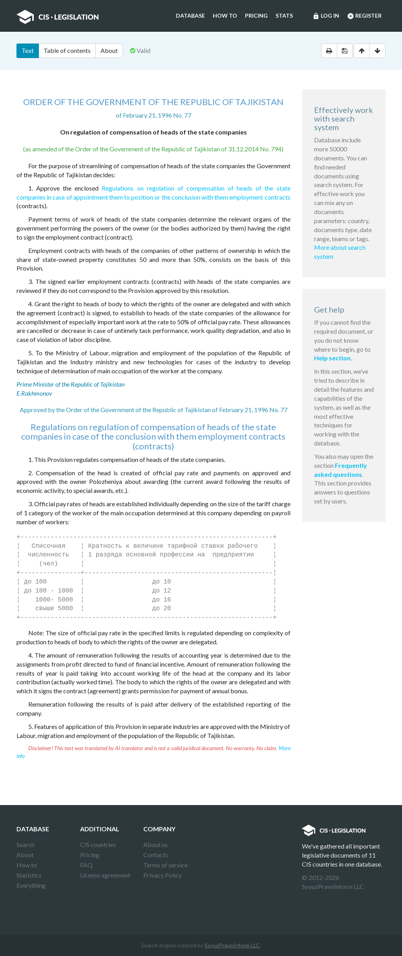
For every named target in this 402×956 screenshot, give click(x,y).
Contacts (155, 854)
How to (225, 15)
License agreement (105, 875)
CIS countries (98, 844)
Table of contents (67, 50)
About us (155, 844)
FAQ (86, 865)
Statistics (29, 875)
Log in (325, 16)
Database (190, 15)
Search (25, 844)
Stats (284, 15)
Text (28, 50)
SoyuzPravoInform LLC (232, 945)
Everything (31, 885)
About (109, 50)
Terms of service (165, 865)
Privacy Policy (162, 875)
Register (364, 16)
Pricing (256, 15)
